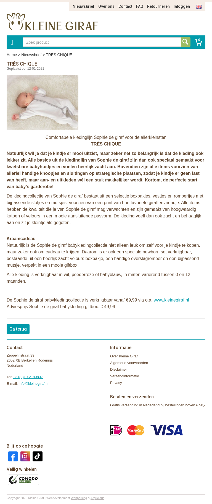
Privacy (116, 383)
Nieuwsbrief (83, 6)
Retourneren (158, 6)
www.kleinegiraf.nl (171, 300)
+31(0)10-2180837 (28, 377)
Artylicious (97, 498)
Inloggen (182, 6)
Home (12, 55)
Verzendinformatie (124, 376)
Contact (125, 6)
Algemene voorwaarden (129, 363)
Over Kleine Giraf (124, 356)
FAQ (139, 6)
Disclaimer (118, 369)
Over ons (106, 6)
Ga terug (18, 329)
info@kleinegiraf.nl (33, 383)
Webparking (79, 498)
